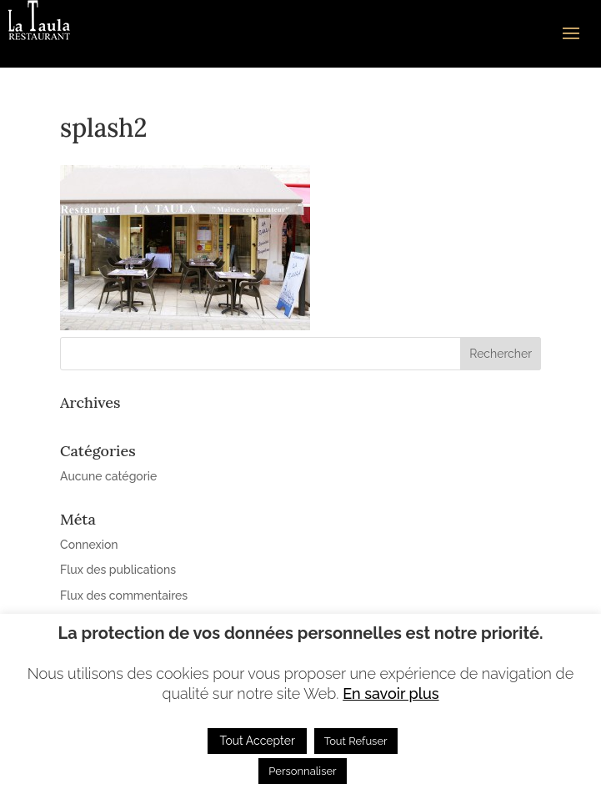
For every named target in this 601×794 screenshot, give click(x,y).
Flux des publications (118, 569)
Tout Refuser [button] (356, 741)
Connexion (89, 544)
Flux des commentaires (124, 595)
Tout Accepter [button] (256, 740)
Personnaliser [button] (302, 771)
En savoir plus (390, 693)
